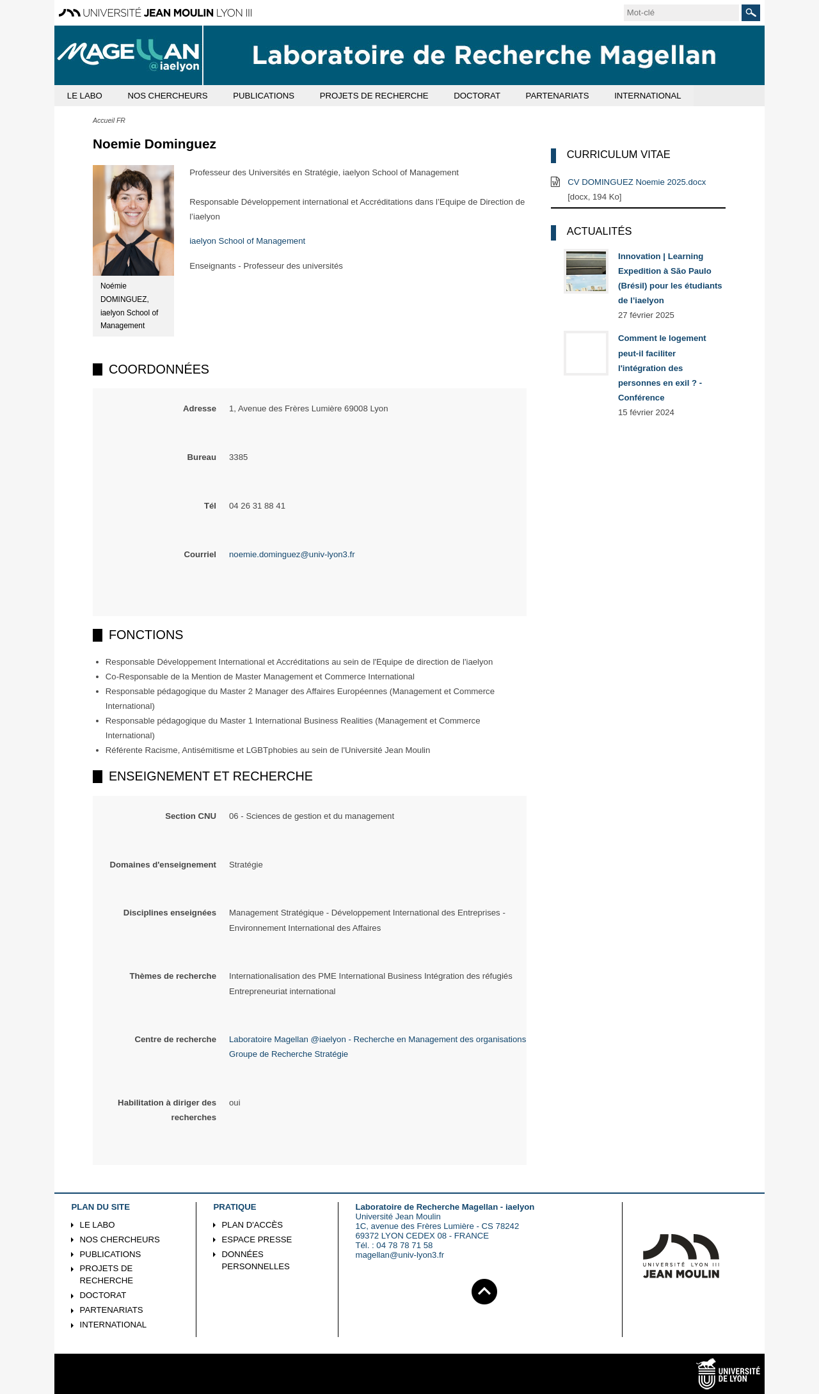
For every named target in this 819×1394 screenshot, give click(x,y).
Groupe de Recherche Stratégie (288, 1054)
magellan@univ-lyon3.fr (399, 1255)
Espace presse (257, 1239)
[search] (681, 12)
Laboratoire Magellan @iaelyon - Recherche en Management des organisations (377, 1039)
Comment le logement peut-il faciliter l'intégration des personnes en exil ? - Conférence (662, 367)
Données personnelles (256, 1260)
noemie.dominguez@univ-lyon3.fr (292, 554)
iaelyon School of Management (247, 241)
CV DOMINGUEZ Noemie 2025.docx (637, 182)
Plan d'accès (252, 1225)
